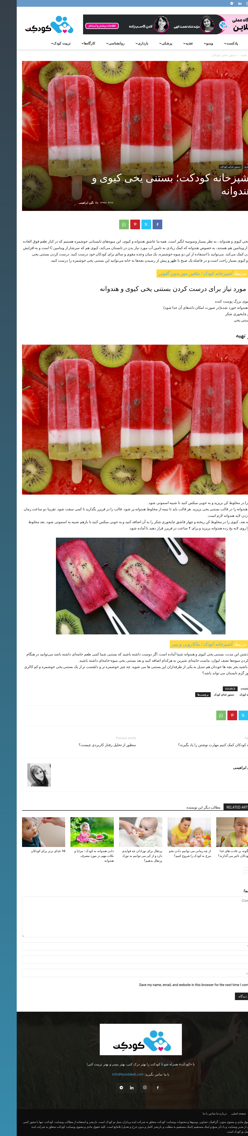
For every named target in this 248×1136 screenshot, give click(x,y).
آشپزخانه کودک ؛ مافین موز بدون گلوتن (179, 273)
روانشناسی (98, 43)
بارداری (125, 43)
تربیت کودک (43, 43)
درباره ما (205, 1113)
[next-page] (230, 870)
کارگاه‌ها (71, 43)
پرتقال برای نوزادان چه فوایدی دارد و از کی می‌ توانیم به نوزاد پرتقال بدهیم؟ (125, 855)
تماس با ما (192, 1113)
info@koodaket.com (111, 1074)
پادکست (213, 43)
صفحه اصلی (222, 1113)
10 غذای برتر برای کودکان (31, 851)
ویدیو (191, 43)
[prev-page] (238, 870)
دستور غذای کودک (207, 694)
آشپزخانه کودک (231, 694)
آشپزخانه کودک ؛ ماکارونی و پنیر (186, 644)
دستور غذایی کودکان (213, 166)
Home (238, 55)
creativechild (232, 689)
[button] (237, 43)
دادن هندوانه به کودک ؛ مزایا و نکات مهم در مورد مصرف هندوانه (77, 855)
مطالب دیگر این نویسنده (187, 807)
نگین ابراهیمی (69, 202)
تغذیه (170, 43)
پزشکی (148, 43)
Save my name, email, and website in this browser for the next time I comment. (181, 985)
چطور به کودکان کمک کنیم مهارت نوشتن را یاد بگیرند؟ (202, 745)
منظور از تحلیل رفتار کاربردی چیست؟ (90, 745)
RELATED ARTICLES (225, 807)
